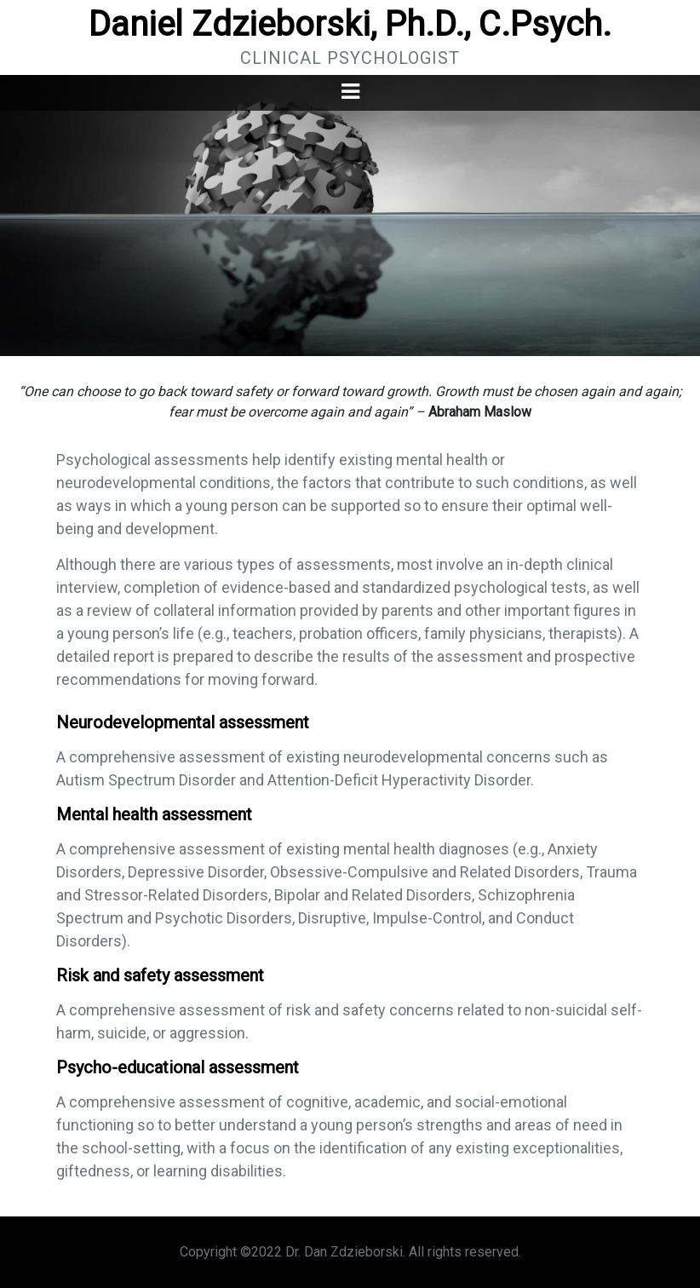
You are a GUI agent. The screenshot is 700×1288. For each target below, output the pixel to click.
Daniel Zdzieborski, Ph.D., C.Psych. (350, 24)
